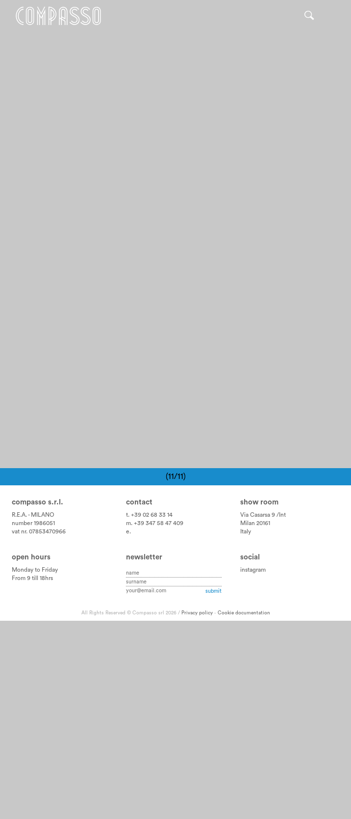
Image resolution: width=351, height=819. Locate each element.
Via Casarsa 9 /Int (263, 713)
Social (250, 755)
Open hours (31, 755)
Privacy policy (197, 811)
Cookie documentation (244, 811)
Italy (245, 730)
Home (58, 16)
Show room (259, 700)
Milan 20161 (255, 721)
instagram (253, 768)
